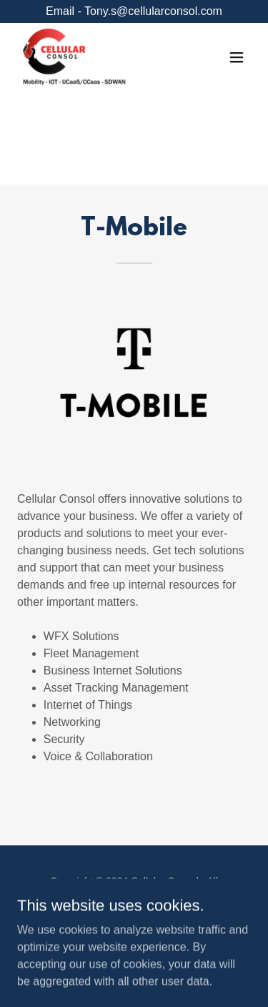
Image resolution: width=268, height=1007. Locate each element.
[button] (236, 57)
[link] (75, 57)
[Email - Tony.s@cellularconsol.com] (134, 11)
